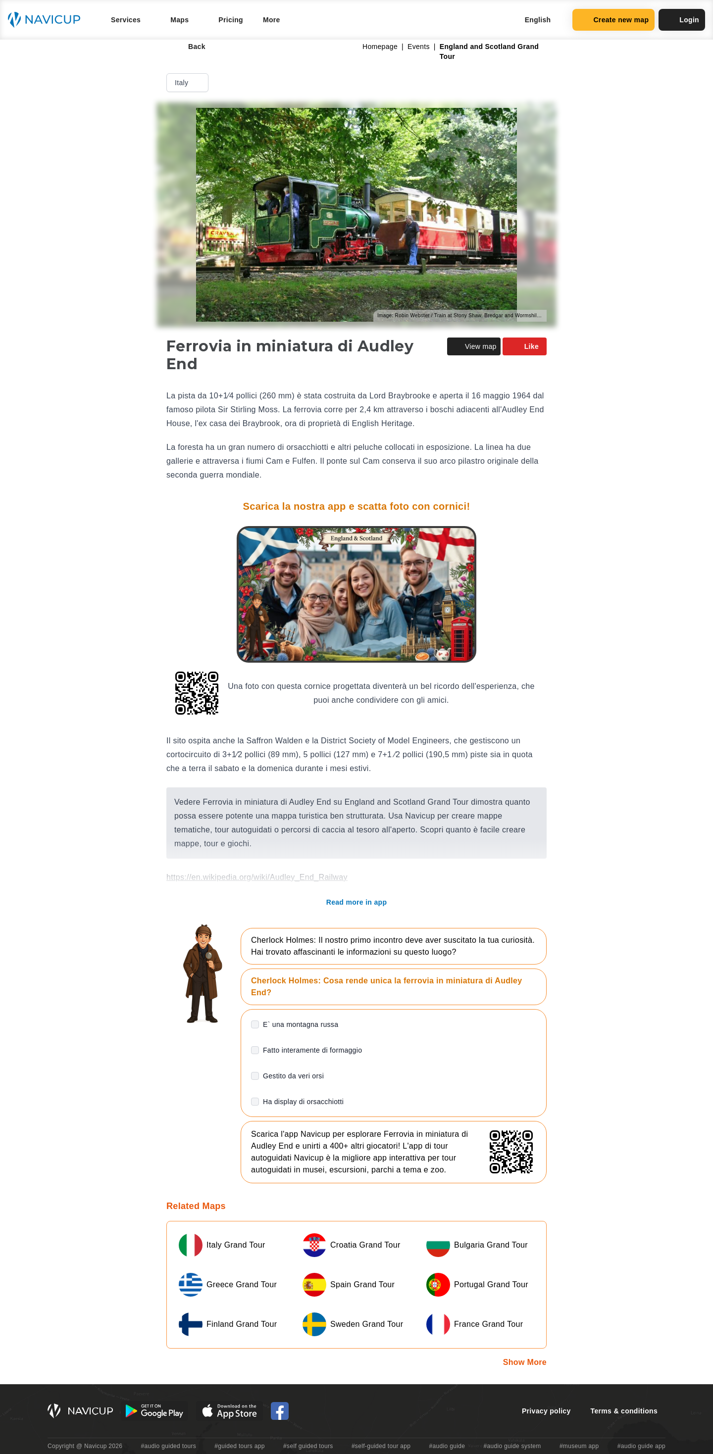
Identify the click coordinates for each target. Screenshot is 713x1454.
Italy (188, 83)
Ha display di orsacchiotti (303, 1102)
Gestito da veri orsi (293, 1076)
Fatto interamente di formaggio (312, 1050)
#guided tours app (239, 1446)
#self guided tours (308, 1446)
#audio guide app (641, 1446)
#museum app (579, 1446)
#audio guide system (512, 1446)
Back (189, 46)
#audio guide (447, 1446)
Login (681, 20)
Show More (525, 1362)
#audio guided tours (169, 1446)
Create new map (613, 20)
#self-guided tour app (381, 1446)
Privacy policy (546, 1411)
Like (524, 346)
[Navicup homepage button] (47, 20)
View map (474, 346)
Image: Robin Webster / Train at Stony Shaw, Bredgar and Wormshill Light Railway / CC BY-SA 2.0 (462, 315)
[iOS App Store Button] (229, 1411)
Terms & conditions (624, 1411)
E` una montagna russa (300, 1024)
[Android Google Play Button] (154, 1411)
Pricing (230, 20)
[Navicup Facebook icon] (280, 1411)
